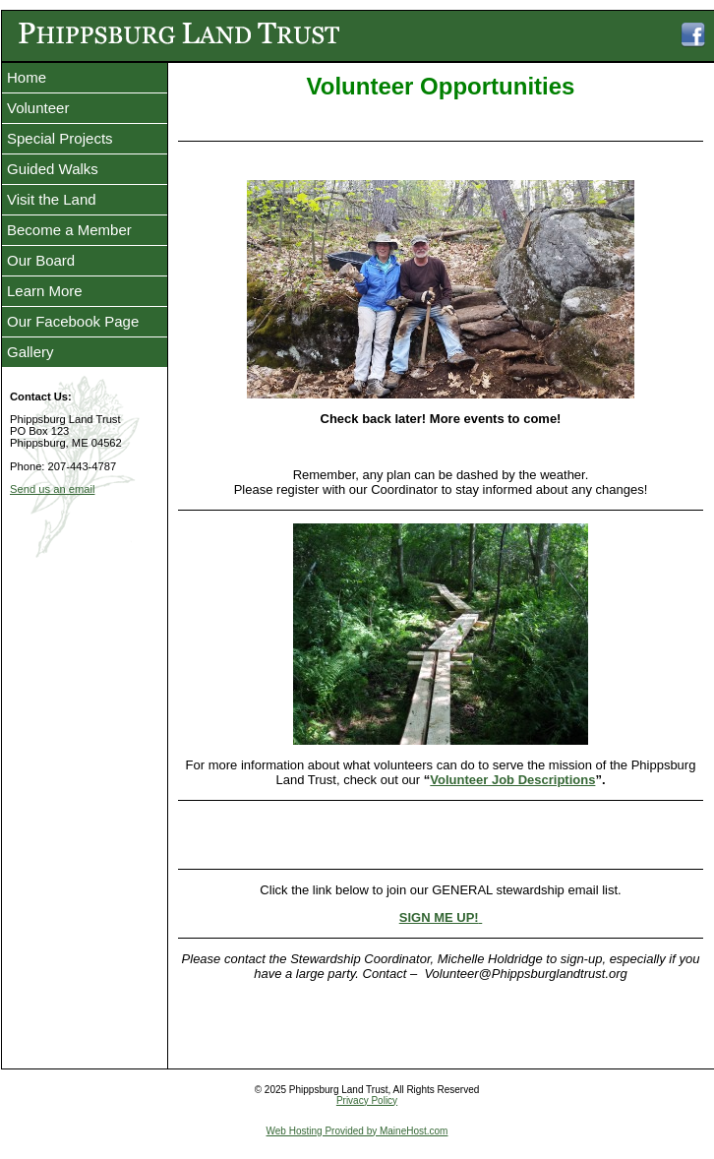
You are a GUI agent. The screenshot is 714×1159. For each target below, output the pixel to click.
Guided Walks (52, 168)
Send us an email (52, 489)
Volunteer (38, 107)
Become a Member (69, 229)
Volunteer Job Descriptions (512, 782)
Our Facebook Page (73, 321)
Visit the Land (51, 199)
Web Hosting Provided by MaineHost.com (357, 1133)
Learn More (45, 290)
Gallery (30, 351)
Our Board (41, 260)
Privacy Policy (366, 1103)
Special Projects (60, 138)
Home (26, 77)
